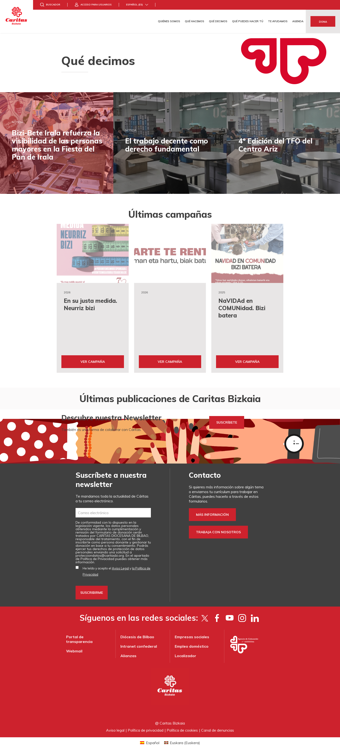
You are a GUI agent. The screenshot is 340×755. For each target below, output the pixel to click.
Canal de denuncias (217, 730)
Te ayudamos (278, 21)
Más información (212, 514)
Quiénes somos (169, 21)
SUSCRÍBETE (226, 422)
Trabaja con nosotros (218, 532)
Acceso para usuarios (96, 4)
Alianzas (128, 655)
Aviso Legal (120, 568)
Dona (323, 21)
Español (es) (134, 4)
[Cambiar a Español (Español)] (150, 742)
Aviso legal (115, 730)
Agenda (297, 21)
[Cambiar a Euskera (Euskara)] (182, 742)
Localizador (185, 655)
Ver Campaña (93, 362)
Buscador (53, 4)
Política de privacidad (145, 730)
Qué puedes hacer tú (247, 21)
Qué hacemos (194, 21)
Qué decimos (218, 21)
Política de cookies (182, 730)
